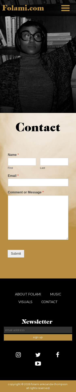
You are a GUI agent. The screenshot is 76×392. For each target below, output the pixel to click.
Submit (16, 253)
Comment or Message (26, 192)
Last (42, 167)
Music (55, 294)
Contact (49, 302)
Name (13, 154)
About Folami (28, 294)
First (10, 167)
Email (13, 175)
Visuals (25, 302)
